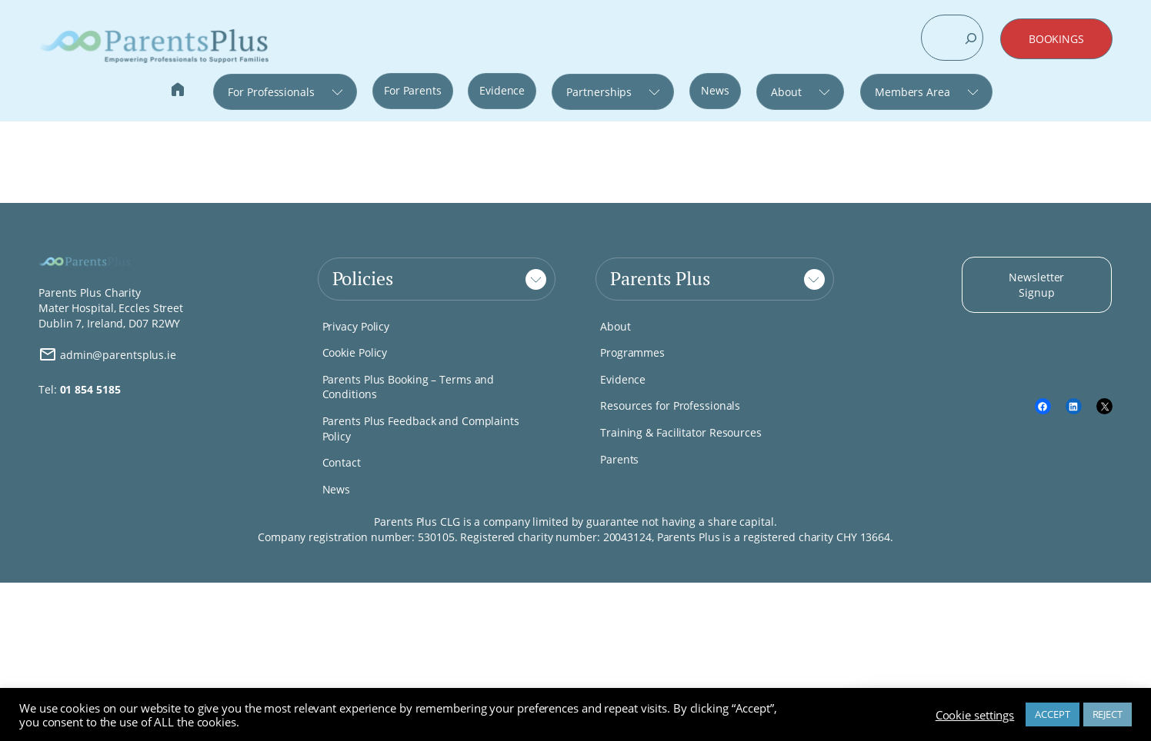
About (786, 92)
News (715, 90)
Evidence (502, 90)
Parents (619, 459)
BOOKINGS (1056, 39)
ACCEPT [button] (1052, 714)
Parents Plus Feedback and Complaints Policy (420, 429)
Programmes (632, 352)
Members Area (912, 92)
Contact (341, 462)
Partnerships (599, 92)
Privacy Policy (356, 326)
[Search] (971, 38)
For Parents (413, 90)
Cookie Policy (355, 352)
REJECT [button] (1108, 714)
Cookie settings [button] (975, 715)
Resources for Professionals (670, 405)
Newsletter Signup (1036, 285)
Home (178, 91)
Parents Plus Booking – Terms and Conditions (408, 387)
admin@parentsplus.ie (107, 354)
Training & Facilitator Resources (681, 432)
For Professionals (271, 92)
